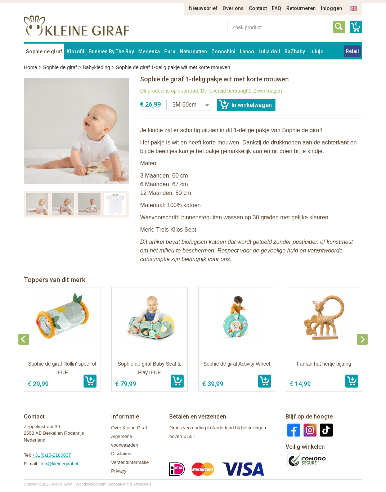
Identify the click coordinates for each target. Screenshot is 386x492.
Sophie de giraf (44, 51)
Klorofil (75, 51)
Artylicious (142, 484)
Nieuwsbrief (203, 8)
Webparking (118, 484)
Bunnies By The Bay (111, 51)
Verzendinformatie (130, 462)
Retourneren (301, 8)
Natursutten (193, 51)
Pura (169, 51)
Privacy (119, 471)
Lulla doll (269, 51)
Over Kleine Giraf (129, 427)
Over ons (233, 8)
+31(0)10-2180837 (51, 455)
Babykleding (96, 67)
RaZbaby (294, 51)
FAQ (276, 8)
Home (30, 67)
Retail (352, 51)
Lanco (247, 51)
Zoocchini (223, 51)
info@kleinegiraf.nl (59, 463)
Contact (258, 8)
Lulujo (316, 51)
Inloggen (331, 8)
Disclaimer (122, 453)
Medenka (149, 51)
